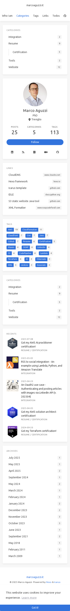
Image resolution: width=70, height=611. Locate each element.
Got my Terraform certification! (38, 430)
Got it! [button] (35, 607)
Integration (28, 373)
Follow (35, 142)
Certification (39, 350)
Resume (25, 350)
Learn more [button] (29, 597)
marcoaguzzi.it (35, 5)
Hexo (49, 582)
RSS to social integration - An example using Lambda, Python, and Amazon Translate (41, 365)
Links (46, 15)
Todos (56, 15)
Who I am (7, 15)
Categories (22, 15)
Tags (36, 15)
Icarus (57, 582)
